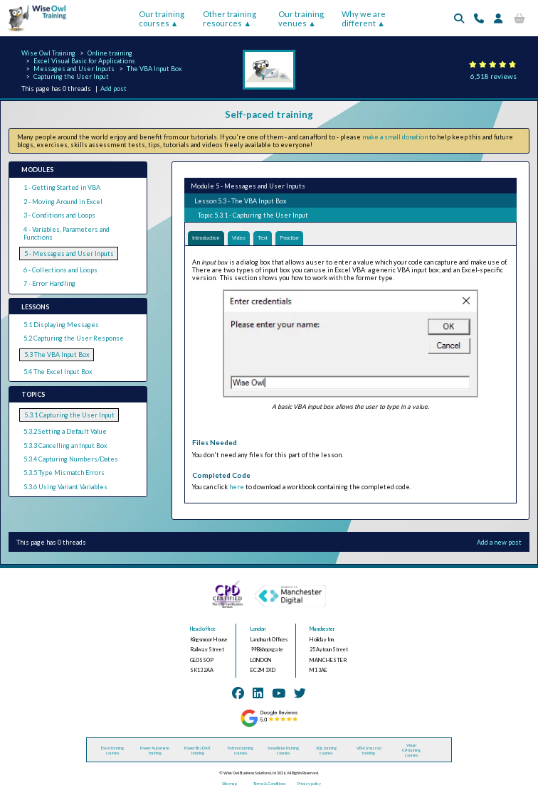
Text (273, 238)
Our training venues (301, 18)
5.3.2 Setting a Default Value (65, 431)
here (236, 488)
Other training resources (229, 18)
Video (246, 238)
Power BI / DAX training (197, 751)
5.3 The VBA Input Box (57, 354)
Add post (113, 88)
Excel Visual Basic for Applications (84, 61)
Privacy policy (309, 784)
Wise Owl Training (48, 53)
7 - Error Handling (49, 283)
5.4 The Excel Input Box (58, 371)
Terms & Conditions (269, 784)
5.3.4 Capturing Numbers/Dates (70, 459)
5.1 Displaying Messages (61, 325)
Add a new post (499, 543)
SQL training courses (326, 751)
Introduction (209, 238)
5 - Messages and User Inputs (69, 253)
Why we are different (364, 18)
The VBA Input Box (154, 69)
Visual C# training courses (411, 751)
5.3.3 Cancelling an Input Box (65, 445)
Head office (203, 630)
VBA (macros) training (369, 751)
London (257, 630)
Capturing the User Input (71, 76)
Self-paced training (269, 114)
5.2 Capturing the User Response (73, 338)
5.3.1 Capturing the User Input (69, 415)
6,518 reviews (493, 76)
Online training (110, 53)
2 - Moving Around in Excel (62, 202)
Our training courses (161, 18)
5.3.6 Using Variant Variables (65, 487)
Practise (303, 238)
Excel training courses (112, 751)
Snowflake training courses (283, 751)
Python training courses (240, 751)
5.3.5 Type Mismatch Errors (64, 472)
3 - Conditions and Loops (59, 215)
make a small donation (395, 137)
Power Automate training (154, 751)
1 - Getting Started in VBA (61, 187)
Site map (229, 784)
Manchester (322, 630)
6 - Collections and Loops (60, 270)
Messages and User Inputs (74, 69)
